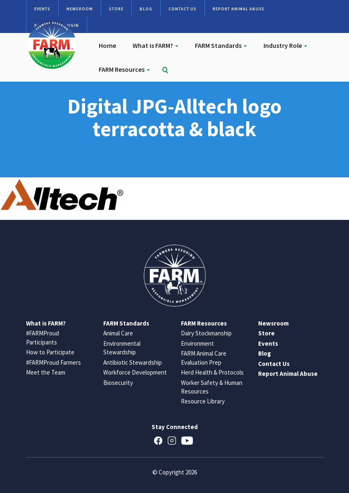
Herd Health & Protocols (212, 372)
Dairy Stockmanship (206, 333)
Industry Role (285, 45)
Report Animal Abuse (238, 9)
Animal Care (118, 333)
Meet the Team (45, 372)
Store (116, 9)
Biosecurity (118, 383)
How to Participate (50, 352)
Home (107, 45)
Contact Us (183, 9)
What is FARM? (155, 45)
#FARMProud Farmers (53, 362)
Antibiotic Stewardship (132, 362)
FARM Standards (221, 45)
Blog (146, 9)
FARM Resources (124, 69)
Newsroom (79, 9)
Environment (197, 343)
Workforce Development (135, 372)
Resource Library (203, 401)
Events (42, 9)
